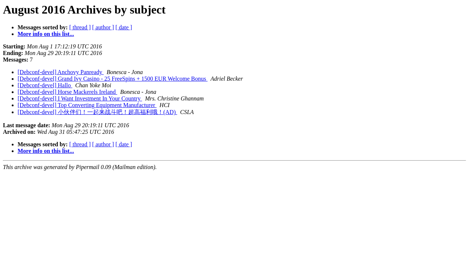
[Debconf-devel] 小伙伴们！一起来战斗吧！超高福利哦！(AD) (97, 112)
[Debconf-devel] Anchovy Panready (61, 72)
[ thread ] (80, 27)
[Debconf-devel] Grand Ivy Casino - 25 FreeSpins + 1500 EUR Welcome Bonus (112, 79)
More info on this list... (46, 34)
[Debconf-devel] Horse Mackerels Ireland (67, 92)
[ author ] (103, 27)
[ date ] (123, 27)
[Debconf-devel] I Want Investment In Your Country (80, 98)
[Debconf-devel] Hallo (45, 85)
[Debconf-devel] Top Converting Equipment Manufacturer (87, 105)
